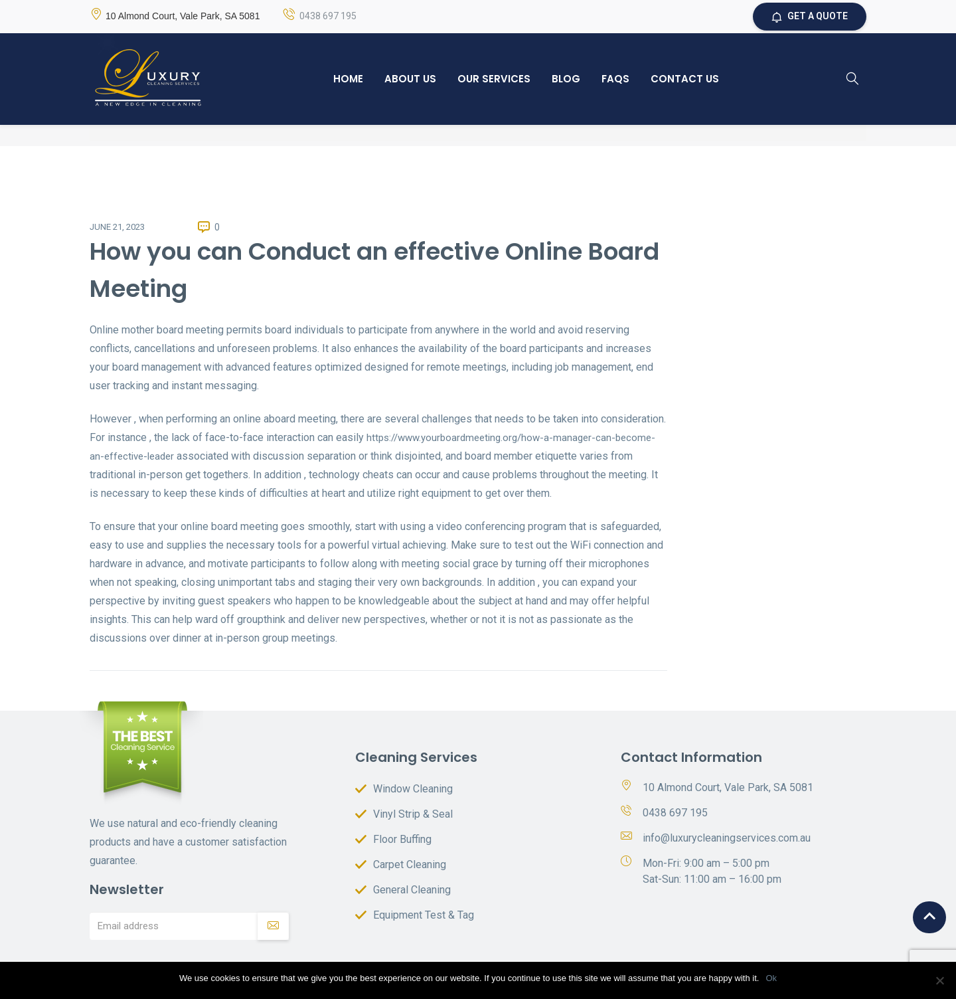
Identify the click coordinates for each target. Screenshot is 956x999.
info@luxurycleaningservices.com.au (727, 838)
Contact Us (685, 79)
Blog (566, 79)
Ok (771, 978)
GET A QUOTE (809, 17)
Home (348, 79)
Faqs (615, 79)
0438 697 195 (328, 16)
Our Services (493, 79)
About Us (410, 79)
